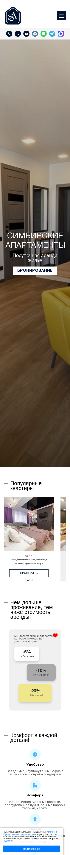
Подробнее (8, 841)
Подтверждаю (31, 848)
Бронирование (35, 270)
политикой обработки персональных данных (30, 833)
